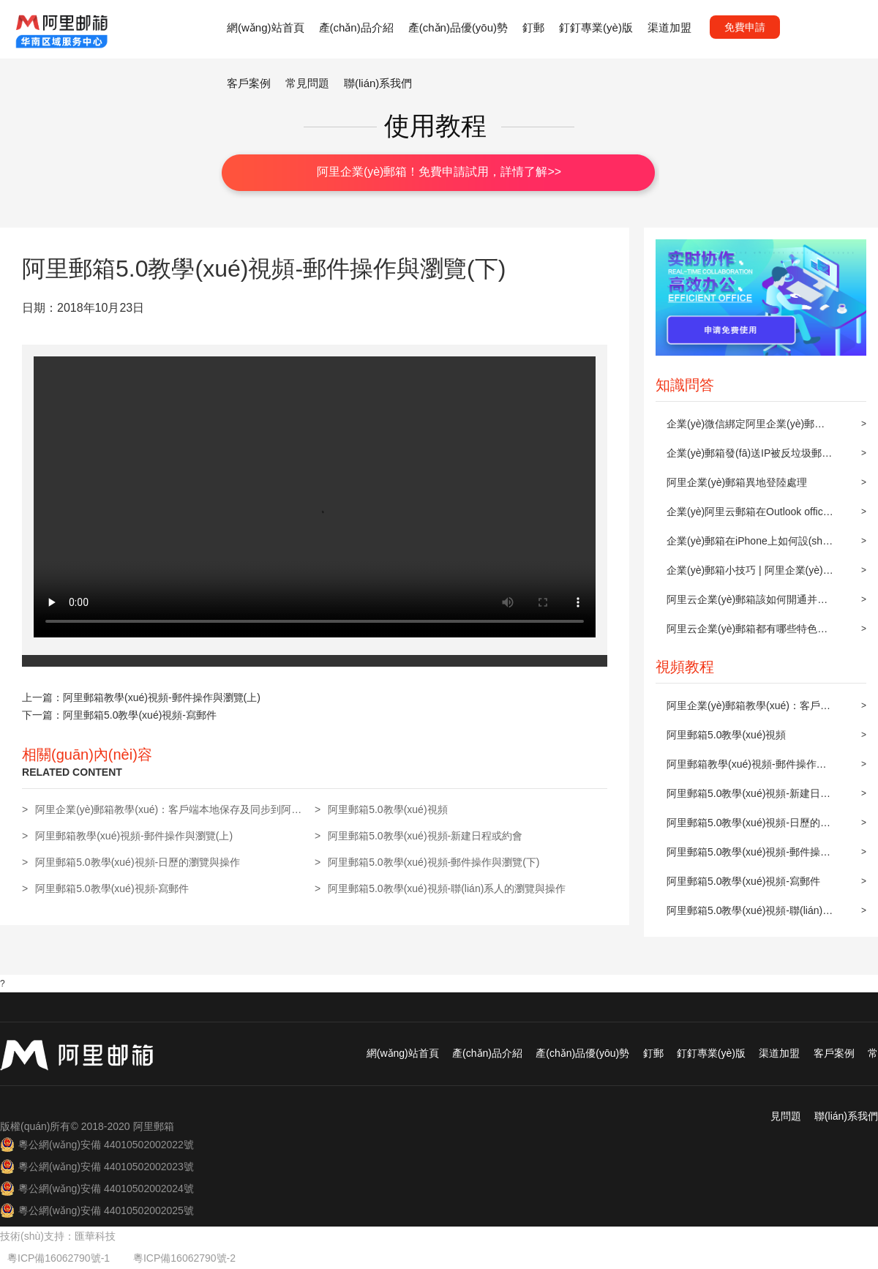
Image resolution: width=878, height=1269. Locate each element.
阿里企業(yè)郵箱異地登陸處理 (737, 482)
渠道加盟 (669, 27)
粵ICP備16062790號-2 (184, 1258)
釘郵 (533, 27)
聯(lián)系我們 (378, 83)
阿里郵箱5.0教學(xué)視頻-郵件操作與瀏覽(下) (748, 856)
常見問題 (307, 83)
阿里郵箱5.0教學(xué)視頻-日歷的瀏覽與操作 (748, 827)
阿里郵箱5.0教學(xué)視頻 (726, 735)
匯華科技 (95, 1236)
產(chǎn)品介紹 (356, 27)
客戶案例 (249, 83)
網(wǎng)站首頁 (265, 27)
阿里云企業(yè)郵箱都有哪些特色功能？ (747, 633)
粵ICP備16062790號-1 (60, 1258)
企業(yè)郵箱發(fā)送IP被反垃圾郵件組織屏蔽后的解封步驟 (749, 457)
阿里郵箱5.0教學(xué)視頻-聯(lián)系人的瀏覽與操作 (750, 915)
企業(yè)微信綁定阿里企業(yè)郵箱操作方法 (746, 428)
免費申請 (744, 27)
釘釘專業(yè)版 (596, 27)
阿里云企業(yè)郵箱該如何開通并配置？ (747, 604)
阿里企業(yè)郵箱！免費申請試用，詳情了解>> (439, 171)
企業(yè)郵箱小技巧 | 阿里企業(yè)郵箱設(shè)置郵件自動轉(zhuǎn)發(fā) (750, 574)
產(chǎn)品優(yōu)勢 (458, 27)
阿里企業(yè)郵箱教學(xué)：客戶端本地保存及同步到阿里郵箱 (748, 710)
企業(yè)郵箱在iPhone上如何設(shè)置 (749, 545)
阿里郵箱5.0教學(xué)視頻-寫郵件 (743, 881)
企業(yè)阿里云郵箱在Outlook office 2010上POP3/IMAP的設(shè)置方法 (748, 516)
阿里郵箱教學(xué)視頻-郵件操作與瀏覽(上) (747, 768)
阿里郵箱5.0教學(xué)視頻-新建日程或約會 (748, 797)
